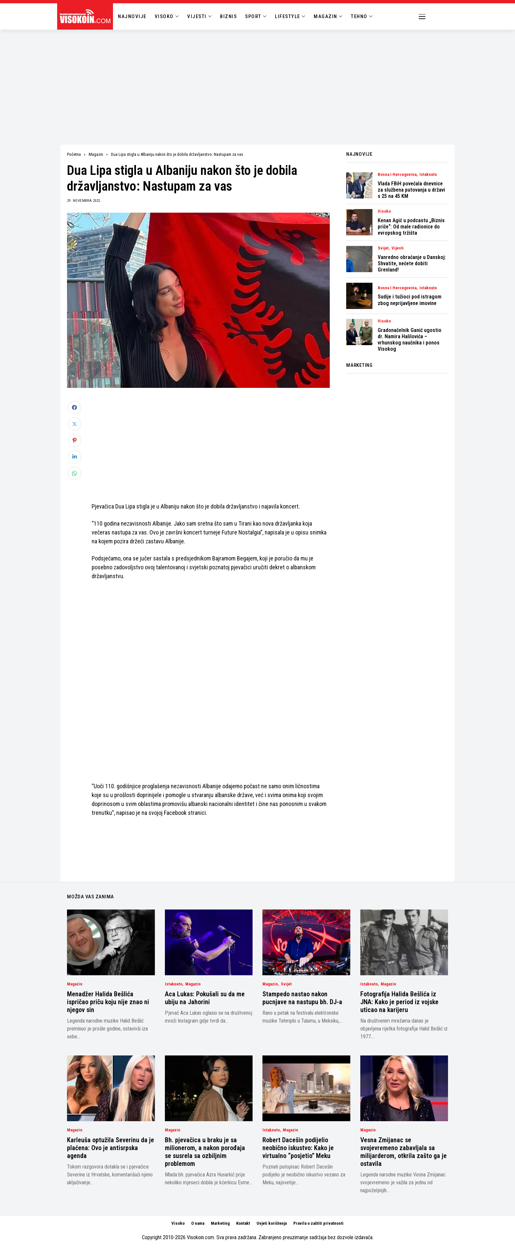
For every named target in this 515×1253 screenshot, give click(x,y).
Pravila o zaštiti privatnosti (318, 1223)
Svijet (383, 248)
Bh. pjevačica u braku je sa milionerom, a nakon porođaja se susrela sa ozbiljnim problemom (205, 1152)
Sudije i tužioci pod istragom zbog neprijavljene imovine (409, 300)
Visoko (384, 211)
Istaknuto (428, 174)
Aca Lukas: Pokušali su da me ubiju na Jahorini (205, 998)
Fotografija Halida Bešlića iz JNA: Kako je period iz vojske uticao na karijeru (399, 1002)
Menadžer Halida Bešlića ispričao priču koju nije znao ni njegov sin (108, 1002)
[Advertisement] (257, 79)
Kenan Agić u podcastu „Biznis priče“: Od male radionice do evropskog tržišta (411, 226)
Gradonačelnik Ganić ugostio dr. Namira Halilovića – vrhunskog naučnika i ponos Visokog (409, 339)
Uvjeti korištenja (272, 1223)
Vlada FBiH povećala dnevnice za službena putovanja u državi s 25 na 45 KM (411, 189)
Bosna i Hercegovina (397, 174)
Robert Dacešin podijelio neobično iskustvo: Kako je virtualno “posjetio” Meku (298, 1148)
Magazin (96, 154)
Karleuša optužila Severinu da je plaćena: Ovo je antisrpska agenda (110, 1148)
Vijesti (398, 248)
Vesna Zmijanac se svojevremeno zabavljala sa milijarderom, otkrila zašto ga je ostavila (403, 1152)
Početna (74, 154)
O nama (197, 1223)
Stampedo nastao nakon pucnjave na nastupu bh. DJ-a (302, 998)
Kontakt (243, 1223)
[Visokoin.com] (86, 16)
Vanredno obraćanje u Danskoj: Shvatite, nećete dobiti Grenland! (412, 263)
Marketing (220, 1223)
